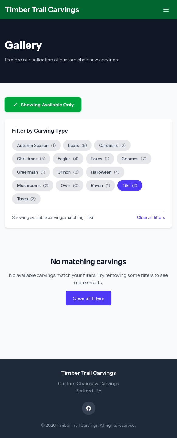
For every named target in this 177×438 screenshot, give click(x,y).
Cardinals (112, 145)
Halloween (105, 172)
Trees (26, 199)
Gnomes (133, 159)
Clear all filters (151, 217)
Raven (100, 185)
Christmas (31, 159)
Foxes (100, 159)
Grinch (68, 172)
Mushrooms (33, 185)
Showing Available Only (43, 105)
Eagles (68, 159)
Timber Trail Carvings (42, 9)
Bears (77, 145)
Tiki (130, 185)
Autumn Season (36, 145)
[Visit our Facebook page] (88, 408)
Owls (70, 185)
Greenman (31, 172)
